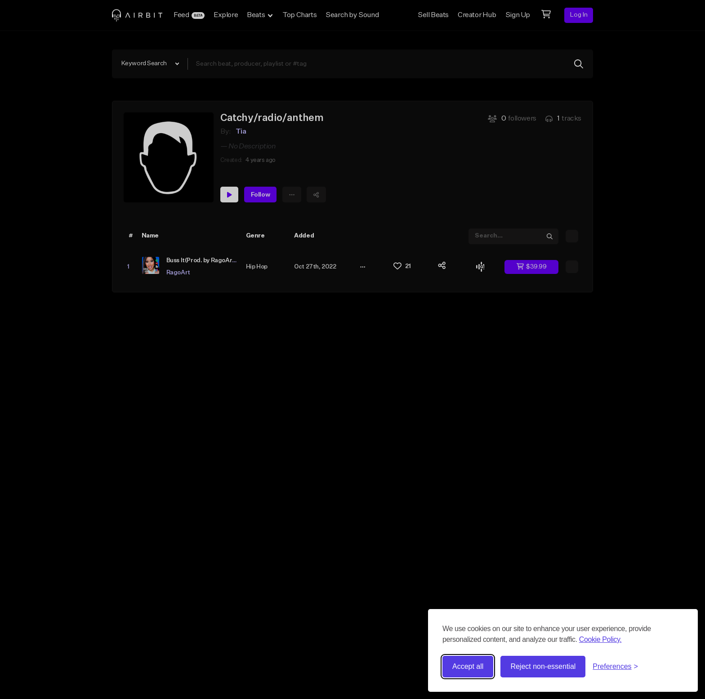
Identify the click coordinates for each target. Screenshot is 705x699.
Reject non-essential (543, 666)
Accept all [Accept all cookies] (467, 666)
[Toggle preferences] (615, 667)
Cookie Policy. (600, 639)
